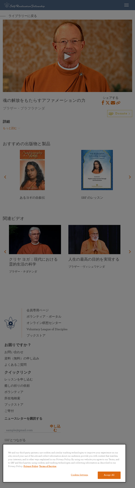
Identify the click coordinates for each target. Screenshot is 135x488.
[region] (64, 463)
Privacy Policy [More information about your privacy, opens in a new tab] (31, 466)
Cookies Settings (79, 475)
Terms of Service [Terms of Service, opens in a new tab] (47, 466)
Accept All (109, 475)
